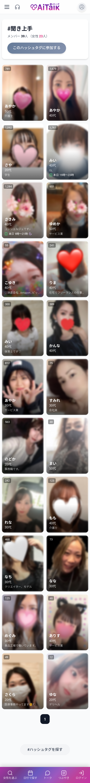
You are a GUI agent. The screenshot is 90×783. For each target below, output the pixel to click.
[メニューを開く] (7, 7)
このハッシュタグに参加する (37, 48)
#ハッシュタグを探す (45, 749)
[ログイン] (82, 7)
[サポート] (17, 7)
